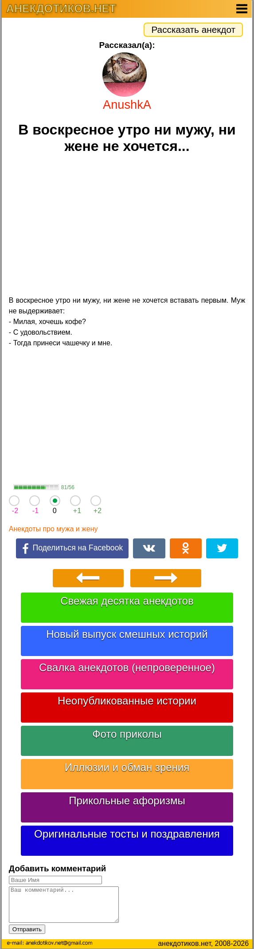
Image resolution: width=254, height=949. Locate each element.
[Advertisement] (127, 226)
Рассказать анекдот (193, 29)
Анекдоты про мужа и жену (53, 529)
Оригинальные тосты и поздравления (127, 834)
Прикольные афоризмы (127, 801)
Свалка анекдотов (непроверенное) (127, 667)
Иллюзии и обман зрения (127, 767)
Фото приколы (126, 734)
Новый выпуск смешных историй (127, 634)
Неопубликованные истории (127, 701)
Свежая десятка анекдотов (126, 601)
